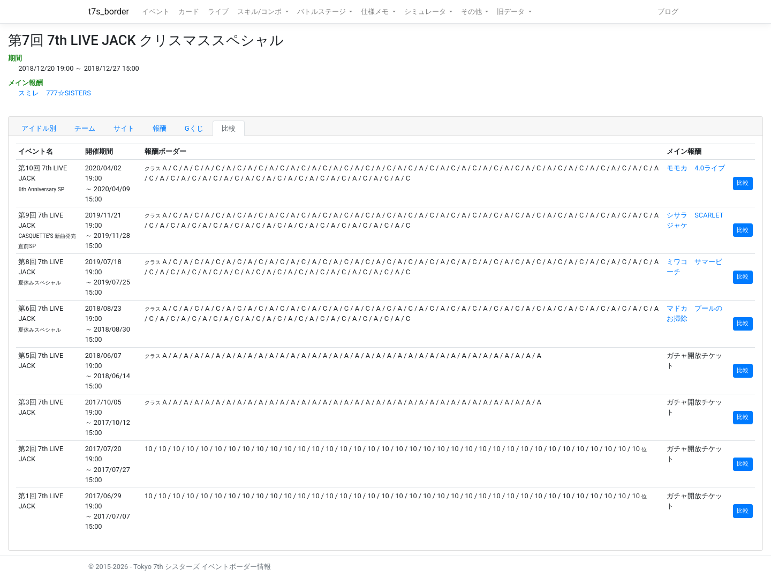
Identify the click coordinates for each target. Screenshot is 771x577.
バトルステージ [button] (322, 12)
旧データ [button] (511, 12)
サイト (124, 128)
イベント (156, 12)
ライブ (218, 12)
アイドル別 (38, 128)
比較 (229, 128)
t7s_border (108, 11)
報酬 (160, 128)
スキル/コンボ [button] (260, 12)
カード (188, 12)
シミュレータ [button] (426, 12)
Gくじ (194, 128)
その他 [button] (472, 12)
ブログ (667, 12)
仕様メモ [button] (375, 12)
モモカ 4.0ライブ (696, 168)
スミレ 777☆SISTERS (54, 93)
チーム (84, 128)
